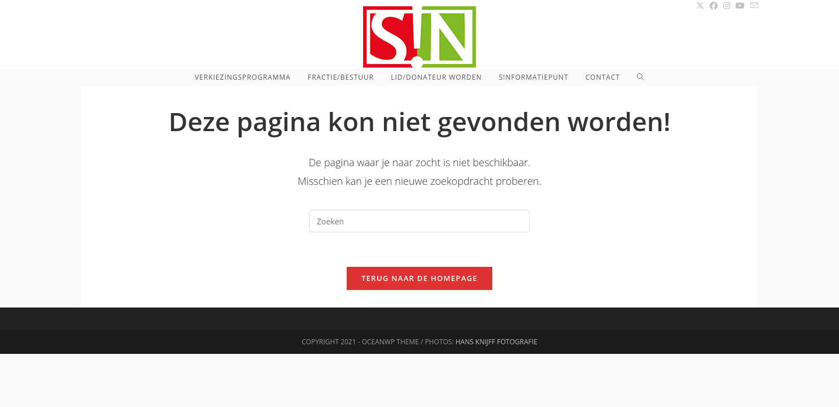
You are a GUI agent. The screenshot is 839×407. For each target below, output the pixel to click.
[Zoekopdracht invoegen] (419, 221)
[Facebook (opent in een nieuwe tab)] (713, 5)
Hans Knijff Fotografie (497, 395)
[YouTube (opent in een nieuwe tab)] (740, 5)
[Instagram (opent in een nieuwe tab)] (726, 5)
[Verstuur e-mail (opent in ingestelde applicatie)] (753, 5)
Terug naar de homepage (419, 278)
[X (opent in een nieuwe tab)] (700, 5)
